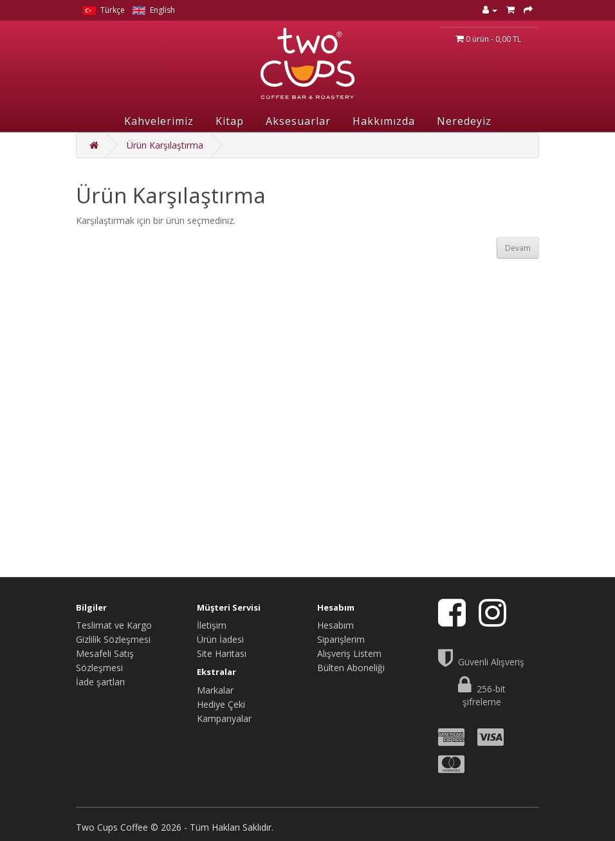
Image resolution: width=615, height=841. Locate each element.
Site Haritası (221, 653)
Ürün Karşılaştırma (165, 145)
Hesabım (335, 625)
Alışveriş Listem (349, 653)
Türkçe (104, 10)
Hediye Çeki (221, 704)
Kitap (230, 121)
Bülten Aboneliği (351, 667)
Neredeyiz (464, 121)
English (154, 10)
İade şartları (100, 682)
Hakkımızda (384, 121)
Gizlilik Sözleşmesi (113, 639)
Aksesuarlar (298, 121)
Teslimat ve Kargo (114, 625)
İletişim (211, 625)
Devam (518, 248)
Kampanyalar (224, 718)
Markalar (215, 690)
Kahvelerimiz (159, 121)
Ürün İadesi (220, 639)
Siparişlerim (341, 639)
